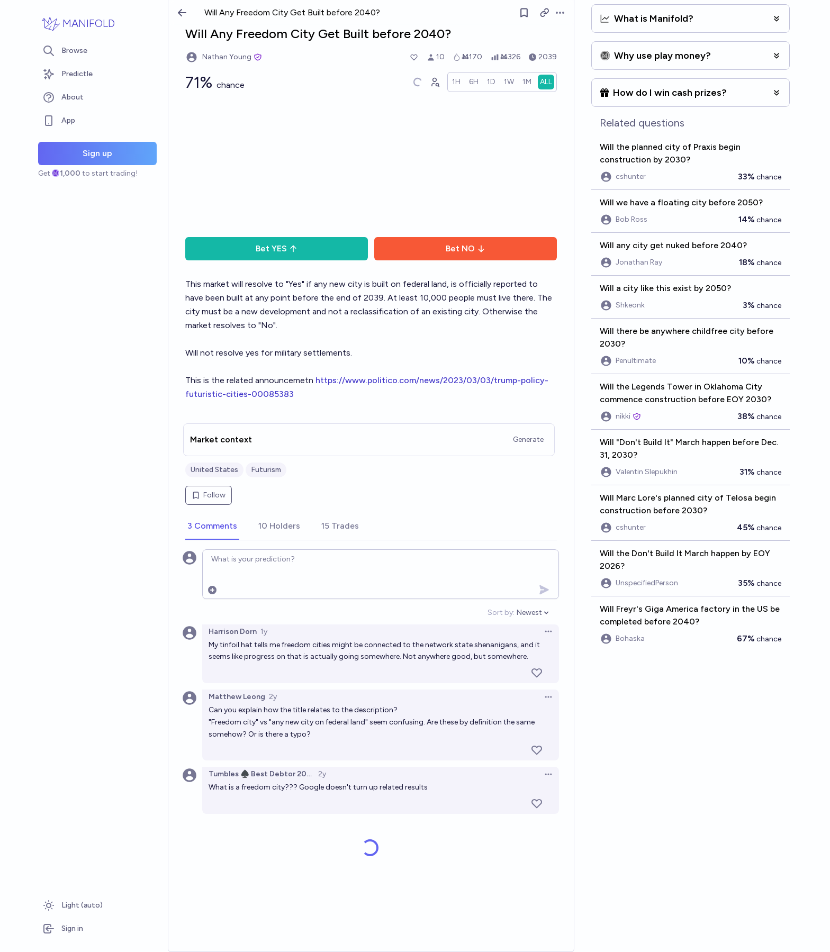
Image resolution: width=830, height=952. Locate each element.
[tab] (212, 526)
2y (273, 696)
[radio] (456, 82)
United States (214, 469)
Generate (528, 439)
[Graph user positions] (434, 82)
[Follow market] (524, 12)
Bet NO (465, 248)
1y (263, 631)
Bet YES (276, 248)
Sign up (97, 153)
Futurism (266, 469)
